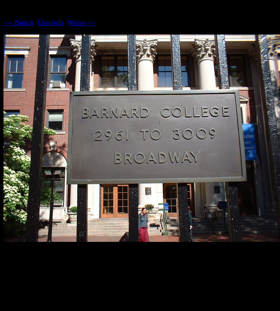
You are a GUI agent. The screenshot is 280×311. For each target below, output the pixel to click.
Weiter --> (81, 22)
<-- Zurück (18, 22)
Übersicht (50, 22)
